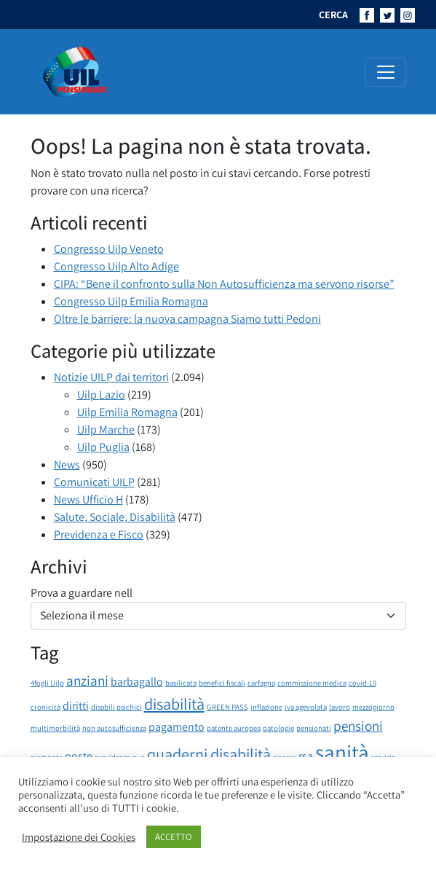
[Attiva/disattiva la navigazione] (385, 72)
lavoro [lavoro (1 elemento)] (339, 707)
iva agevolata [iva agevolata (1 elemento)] (306, 707)
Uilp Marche (106, 429)
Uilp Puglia (103, 447)
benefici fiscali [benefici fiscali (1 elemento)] (222, 683)
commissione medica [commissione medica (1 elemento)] (311, 683)
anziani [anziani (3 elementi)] (87, 680)
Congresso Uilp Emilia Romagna (131, 301)
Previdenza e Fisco (98, 534)
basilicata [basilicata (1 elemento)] (181, 683)
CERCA (333, 14)
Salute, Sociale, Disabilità (114, 517)
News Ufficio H (88, 499)
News (67, 464)
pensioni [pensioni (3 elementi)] (358, 725)
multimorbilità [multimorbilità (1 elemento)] (55, 728)
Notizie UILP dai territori (111, 377)
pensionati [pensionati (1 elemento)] (313, 728)
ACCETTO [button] (173, 837)
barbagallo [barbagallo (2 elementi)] (137, 681)
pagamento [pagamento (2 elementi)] (176, 726)
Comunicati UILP (94, 482)
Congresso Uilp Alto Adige (116, 266)
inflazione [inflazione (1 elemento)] (266, 707)
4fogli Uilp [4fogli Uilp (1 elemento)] (47, 683)
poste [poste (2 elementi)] (78, 756)
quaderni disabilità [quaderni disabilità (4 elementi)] (209, 753)
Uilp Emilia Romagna (127, 412)
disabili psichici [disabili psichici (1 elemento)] (116, 707)
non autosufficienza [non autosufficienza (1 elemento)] (114, 728)
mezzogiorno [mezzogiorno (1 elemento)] (373, 707)
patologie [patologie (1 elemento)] (278, 728)
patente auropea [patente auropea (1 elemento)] (234, 728)
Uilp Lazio (101, 394)
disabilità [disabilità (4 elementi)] (174, 703)
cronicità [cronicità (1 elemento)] (45, 707)
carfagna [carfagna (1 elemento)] (261, 683)
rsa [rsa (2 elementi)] (305, 756)
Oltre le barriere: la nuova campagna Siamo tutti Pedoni (187, 318)
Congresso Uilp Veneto (109, 248)
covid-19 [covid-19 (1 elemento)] (362, 683)
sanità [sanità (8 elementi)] (342, 752)
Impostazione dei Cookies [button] (78, 837)
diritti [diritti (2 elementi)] (76, 705)
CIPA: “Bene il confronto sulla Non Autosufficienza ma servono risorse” (224, 283)
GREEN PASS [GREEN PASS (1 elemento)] (227, 707)
